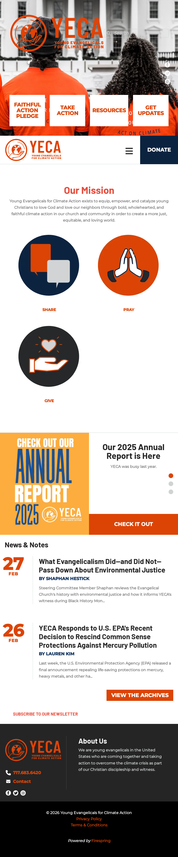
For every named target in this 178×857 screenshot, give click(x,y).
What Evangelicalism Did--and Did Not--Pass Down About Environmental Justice (102, 565)
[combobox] (136, 33)
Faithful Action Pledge (27, 110)
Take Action (67, 110)
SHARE (49, 309)
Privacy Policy (89, 819)
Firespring (101, 840)
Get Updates (151, 110)
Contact (22, 781)
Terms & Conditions (89, 825)
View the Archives (140, 695)
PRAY (128, 309)
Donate (159, 150)
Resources (109, 110)
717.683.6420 (27, 772)
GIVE (49, 401)
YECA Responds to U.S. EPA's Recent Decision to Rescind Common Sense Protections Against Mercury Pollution (98, 636)
